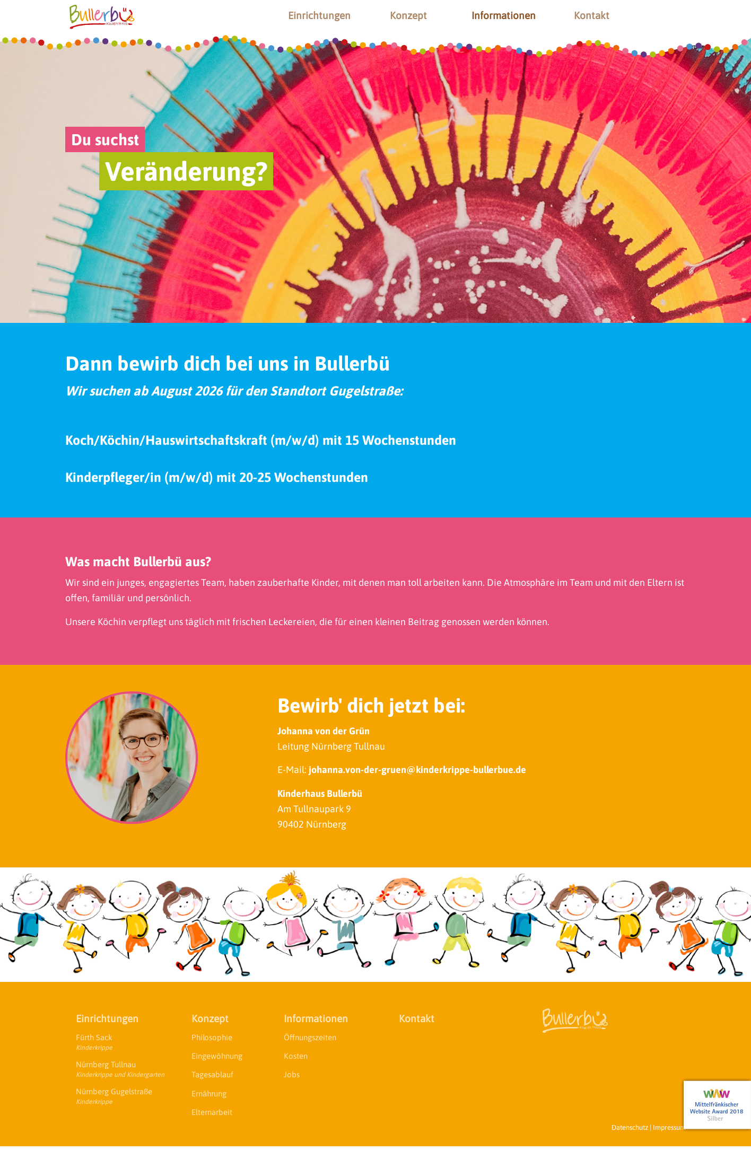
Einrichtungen (319, 15)
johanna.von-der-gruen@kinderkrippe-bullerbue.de (417, 769)
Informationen (503, 15)
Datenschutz (630, 1127)
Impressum (669, 1127)
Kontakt (591, 15)
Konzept (408, 15)
